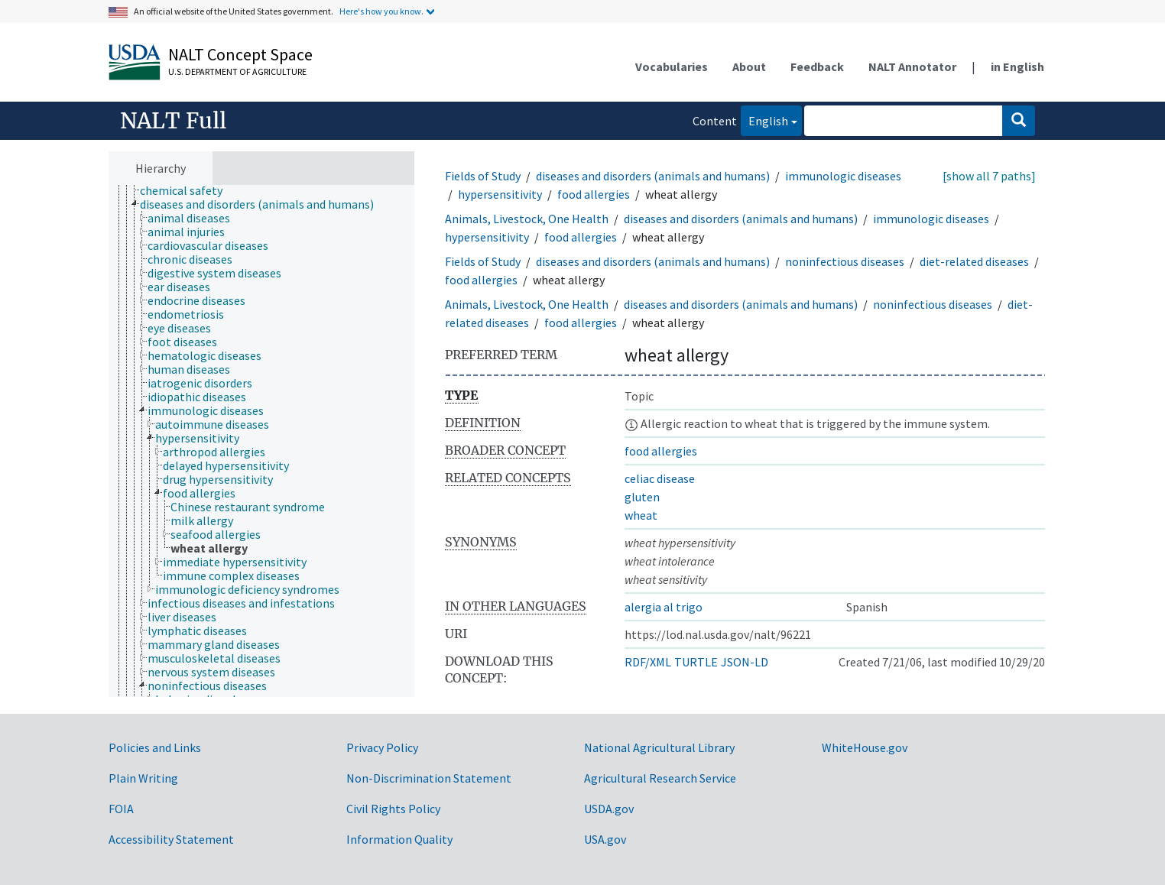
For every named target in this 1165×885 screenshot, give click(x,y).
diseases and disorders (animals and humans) (653, 175)
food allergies (593, 194)
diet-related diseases (974, 261)
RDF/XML (648, 661)
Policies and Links (155, 747)
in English (1017, 66)
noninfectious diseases (844, 261)
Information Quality (399, 839)
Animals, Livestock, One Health (526, 218)
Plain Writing (143, 778)
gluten (642, 496)
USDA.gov (609, 808)
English (764, 119)
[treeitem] (187, 190)
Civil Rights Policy (393, 808)
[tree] (261, 441)
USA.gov (605, 839)
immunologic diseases (843, 175)
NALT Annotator (912, 66)
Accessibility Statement (171, 839)
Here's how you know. (381, 11)
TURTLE (696, 661)
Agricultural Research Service (660, 778)
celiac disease (660, 478)
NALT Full (173, 121)
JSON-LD (744, 661)
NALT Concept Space (240, 54)
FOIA (121, 808)
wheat (641, 515)
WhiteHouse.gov (864, 747)
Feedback (817, 66)
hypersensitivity (500, 194)
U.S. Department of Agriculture (237, 71)
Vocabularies (671, 66)
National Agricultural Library (659, 747)
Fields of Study (483, 175)
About (749, 66)
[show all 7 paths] (989, 175)
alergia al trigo (664, 606)
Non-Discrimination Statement (428, 778)
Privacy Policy (382, 747)
